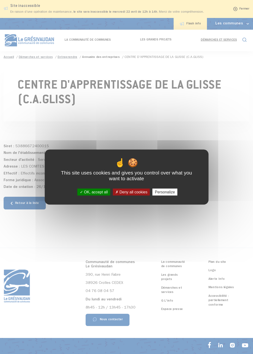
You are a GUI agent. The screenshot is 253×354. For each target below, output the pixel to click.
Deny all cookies (131, 192)
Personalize (165, 192)
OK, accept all (94, 192)
